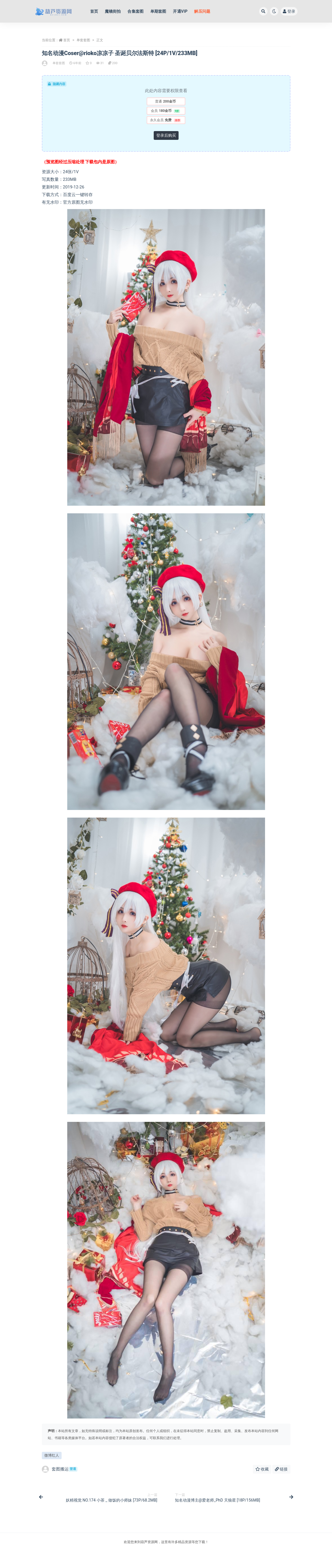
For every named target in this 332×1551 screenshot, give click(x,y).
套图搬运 (59, 1469)
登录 (289, 11)
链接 (281, 1469)
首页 (66, 40)
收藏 (262, 1469)
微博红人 (51, 1455)
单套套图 (83, 40)
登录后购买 (166, 135)
